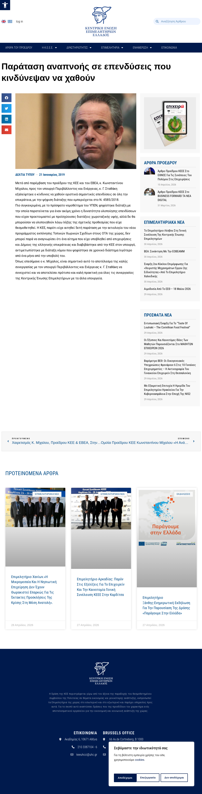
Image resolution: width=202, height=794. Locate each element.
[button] (5, 5)
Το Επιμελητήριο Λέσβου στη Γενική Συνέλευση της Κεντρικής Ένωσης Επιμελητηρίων (165, 234)
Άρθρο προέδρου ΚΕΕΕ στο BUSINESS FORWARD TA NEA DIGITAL (174, 196)
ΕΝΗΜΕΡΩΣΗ (142, 47)
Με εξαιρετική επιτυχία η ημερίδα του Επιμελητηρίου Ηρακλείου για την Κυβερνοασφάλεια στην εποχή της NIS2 (167, 390)
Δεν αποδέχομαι (152, 777)
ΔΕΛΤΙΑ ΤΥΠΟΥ (25, 175)
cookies (139, 760)
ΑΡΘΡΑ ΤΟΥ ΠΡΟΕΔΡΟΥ (18, 47)
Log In (19, 21)
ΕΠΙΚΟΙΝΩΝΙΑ (169, 47)
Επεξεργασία (125, 777)
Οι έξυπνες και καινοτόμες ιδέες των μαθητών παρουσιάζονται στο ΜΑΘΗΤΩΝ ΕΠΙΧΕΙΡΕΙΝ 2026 (168, 344)
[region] (151, 764)
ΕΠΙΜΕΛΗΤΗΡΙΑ (112, 47)
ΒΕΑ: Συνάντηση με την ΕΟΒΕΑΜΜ (164, 251)
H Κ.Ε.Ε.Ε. (49, 47)
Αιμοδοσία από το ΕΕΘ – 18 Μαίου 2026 (167, 289)
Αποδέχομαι (178, 777)
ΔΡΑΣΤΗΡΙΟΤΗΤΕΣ (78, 47)
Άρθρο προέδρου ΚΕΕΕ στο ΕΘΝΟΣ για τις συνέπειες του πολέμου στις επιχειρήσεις (175, 175)
